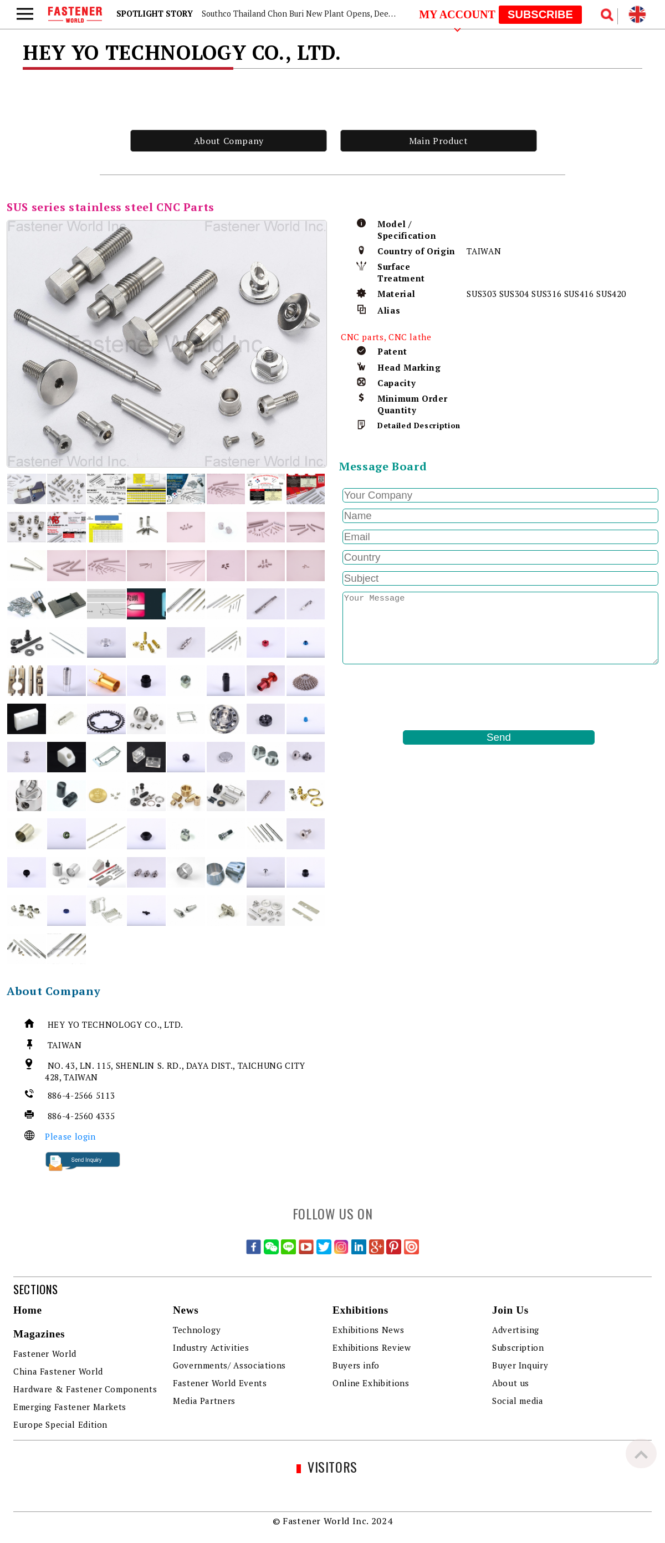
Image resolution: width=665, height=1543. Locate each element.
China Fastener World (58, 1371)
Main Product (438, 141)
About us (510, 1382)
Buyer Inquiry (520, 1365)
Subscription (518, 1347)
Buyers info (356, 1365)
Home (27, 1310)
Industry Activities (211, 1347)
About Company (229, 141)
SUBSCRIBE (540, 14)
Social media (518, 1400)
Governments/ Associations (229, 1365)
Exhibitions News (368, 1329)
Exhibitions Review (371, 1347)
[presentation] (423, 697)
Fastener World (44, 1353)
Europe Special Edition (60, 1424)
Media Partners (204, 1400)
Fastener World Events (220, 1382)
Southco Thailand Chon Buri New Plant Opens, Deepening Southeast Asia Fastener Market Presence (385, 13)
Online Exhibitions (371, 1382)
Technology (197, 1329)
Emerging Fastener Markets (69, 1406)
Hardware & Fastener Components (85, 1389)
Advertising (515, 1329)
